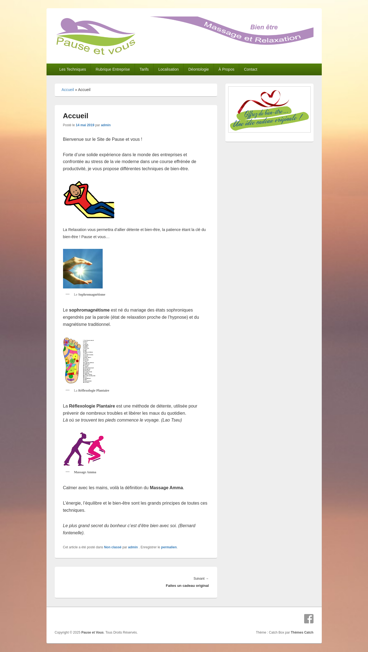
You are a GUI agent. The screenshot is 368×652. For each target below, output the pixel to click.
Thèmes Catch (302, 632)
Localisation (168, 69)
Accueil (68, 89)
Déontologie (198, 69)
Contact (250, 69)
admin (106, 125)
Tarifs (144, 69)
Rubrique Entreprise (113, 69)
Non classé (112, 547)
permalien (169, 547)
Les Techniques (72, 69)
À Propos (227, 69)
